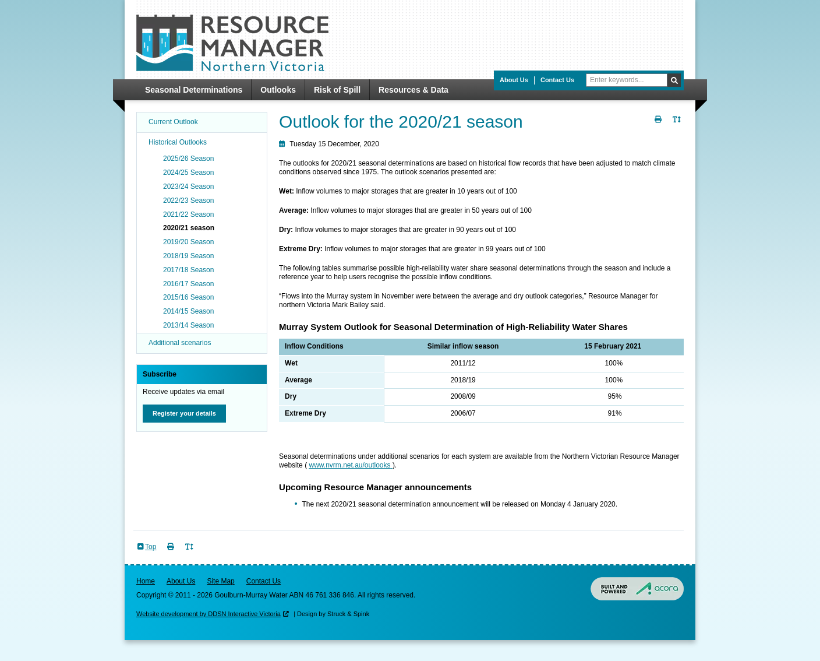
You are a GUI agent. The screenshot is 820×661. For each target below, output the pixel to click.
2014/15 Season (188, 311)
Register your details (184, 413)
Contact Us (557, 79)
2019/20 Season (188, 242)
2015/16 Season (188, 297)
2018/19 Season (188, 256)
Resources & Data (413, 89)
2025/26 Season (188, 158)
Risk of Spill (337, 89)
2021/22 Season (188, 214)
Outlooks (278, 89)
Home (145, 581)
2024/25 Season (188, 172)
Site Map (220, 581)
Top (150, 547)
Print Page (172, 553)
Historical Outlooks (178, 142)
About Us (514, 79)
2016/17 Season (188, 284)
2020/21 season (188, 228)
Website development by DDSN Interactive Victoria (208, 613)
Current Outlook (173, 122)
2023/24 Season (188, 186)
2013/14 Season (188, 325)
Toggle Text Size (190, 553)
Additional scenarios (180, 343)
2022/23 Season (188, 200)
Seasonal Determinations (193, 89)
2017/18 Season (188, 270)
